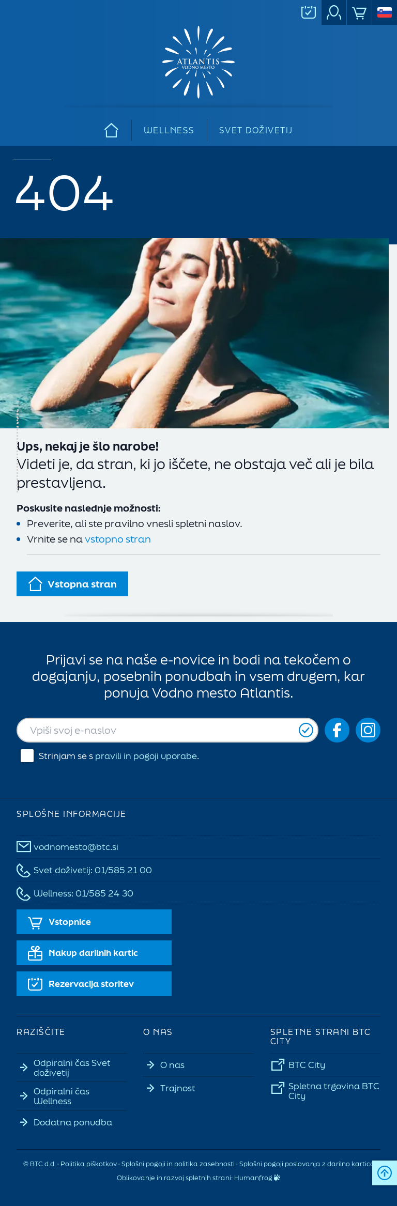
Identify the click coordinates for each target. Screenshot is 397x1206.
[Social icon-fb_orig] (337, 730)
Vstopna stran (72, 584)
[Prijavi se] (306, 730)
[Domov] (112, 130)
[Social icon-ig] (368, 730)
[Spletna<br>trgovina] (359, 12)
